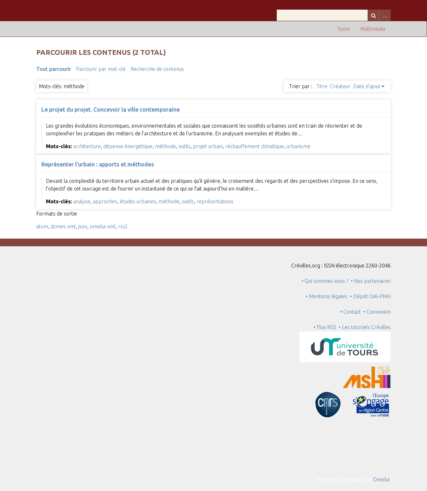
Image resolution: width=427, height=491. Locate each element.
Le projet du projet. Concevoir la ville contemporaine (110, 109)
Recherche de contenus (157, 69)
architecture (87, 146)
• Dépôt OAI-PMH (370, 296)
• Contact (351, 312)
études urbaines (138, 201)
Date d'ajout (366, 86)
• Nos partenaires (371, 281)
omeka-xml (103, 226)
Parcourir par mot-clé (101, 69)
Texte (343, 29)
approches (105, 201)
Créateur (340, 86)
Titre (321, 86)
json (82, 226)
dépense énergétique (127, 146)
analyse (81, 201)
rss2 (123, 226)
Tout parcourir (53, 69)
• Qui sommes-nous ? (324, 281)
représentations (214, 201)
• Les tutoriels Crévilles (365, 327)
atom (42, 226)
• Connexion (377, 312)
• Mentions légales (326, 296)
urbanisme (298, 146)
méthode (165, 146)
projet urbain (208, 146)
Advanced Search (385, 15)
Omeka (381, 479)
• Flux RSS (324, 327)
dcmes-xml (63, 226)
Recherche (373, 15)
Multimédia (372, 29)
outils (184, 146)
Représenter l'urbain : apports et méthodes (97, 164)
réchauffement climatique (254, 146)
